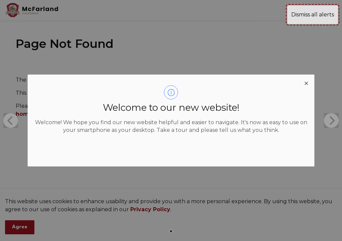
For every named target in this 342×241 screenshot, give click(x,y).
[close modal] (306, 83)
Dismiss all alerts (312, 14)
